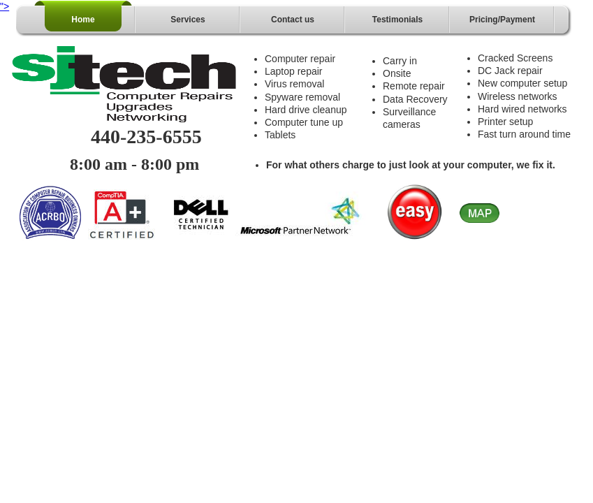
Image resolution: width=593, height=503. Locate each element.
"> (4, 6)
